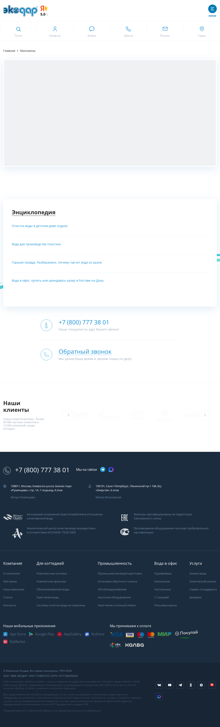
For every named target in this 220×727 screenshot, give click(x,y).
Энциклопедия (33, 212)
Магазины (10, 581)
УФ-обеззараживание (112, 589)
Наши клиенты (16, 406)
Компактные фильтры (51, 581)
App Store (18, 634)
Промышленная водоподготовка (120, 573)
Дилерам (195, 597)
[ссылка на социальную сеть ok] (190, 685)
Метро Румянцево (23, 497)
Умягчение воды (48, 597)
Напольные (162, 581)
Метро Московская (108, 497)
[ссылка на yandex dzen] (201, 685)
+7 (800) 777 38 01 (36, 470)
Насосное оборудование (114, 597)
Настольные (162, 589)
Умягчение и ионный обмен (117, 605)
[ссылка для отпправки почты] (165, 31)
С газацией (161, 597)
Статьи (7, 597)
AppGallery (73, 634)
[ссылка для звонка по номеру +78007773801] (128, 31)
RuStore (97, 634)
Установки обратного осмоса (117, 581)
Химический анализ (202, 581)
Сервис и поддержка (203, 589)
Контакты (9, 605)
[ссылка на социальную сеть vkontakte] (159, 685)
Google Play (44, 634)
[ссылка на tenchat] (211, 685)
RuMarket (17, 642)
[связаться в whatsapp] (91, 31)
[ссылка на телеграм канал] (102, 470)
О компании (11, 573)
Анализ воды (197, 573)
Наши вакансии (13, 589)
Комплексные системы (52, 573)
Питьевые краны (165, 605)
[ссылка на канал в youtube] (169, 685)
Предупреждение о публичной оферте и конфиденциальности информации (52, 710)
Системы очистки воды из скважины (61, 605)
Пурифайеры (163, 573)
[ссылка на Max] (159, 696)
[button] (205, 415)
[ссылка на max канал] (111, 469)
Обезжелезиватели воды (53, 589)
